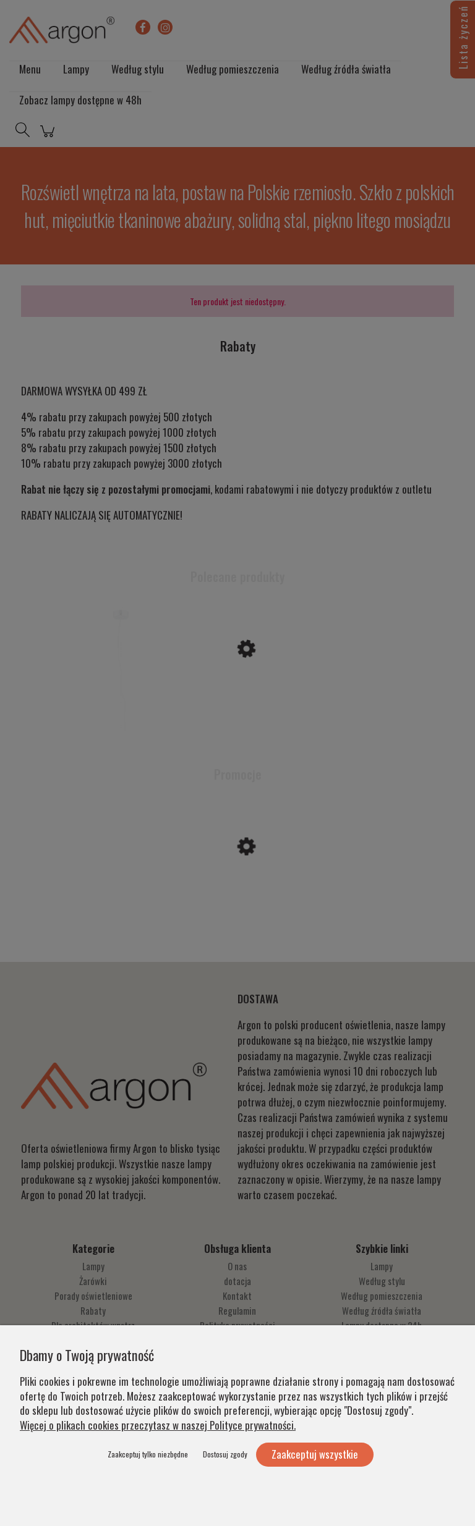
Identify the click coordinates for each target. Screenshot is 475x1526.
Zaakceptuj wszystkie (315, 1454)
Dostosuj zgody (225, 1454)
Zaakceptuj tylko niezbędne (148, 1454)
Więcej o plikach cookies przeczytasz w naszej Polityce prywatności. (158, 1425)
